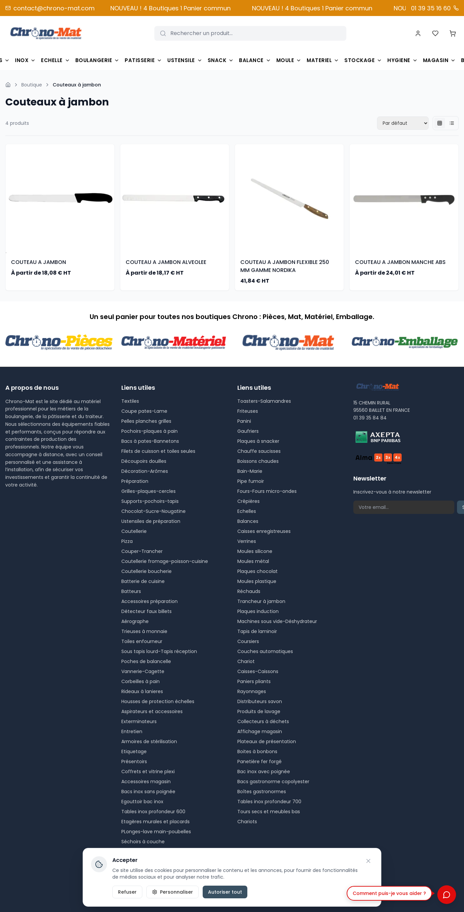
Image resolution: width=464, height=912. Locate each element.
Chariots (247, 821)
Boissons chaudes (258, 461)
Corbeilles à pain (140, 681)
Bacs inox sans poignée (148, 791)
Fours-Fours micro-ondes (267, 491)
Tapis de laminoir (257, 631)
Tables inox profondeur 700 (269, 801)
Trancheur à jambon (261, 601)
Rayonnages (251, 691)
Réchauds (248, 591)
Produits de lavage (258, 711)
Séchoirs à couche (143, 841)
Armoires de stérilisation (149, 741)
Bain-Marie (249, 471)
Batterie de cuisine (143, 581)
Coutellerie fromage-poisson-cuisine (164, 561)
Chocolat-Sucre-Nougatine (153, 511)
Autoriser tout (225, 892)
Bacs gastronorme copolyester (273, 781)
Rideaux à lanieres (142, 691)
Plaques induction (258, 611)
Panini (244, 421)
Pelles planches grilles (146, 421)
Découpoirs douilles (143, 461)
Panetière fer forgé (259, 761)
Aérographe (135, 621)
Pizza (127, 541)
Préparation (134, 481)
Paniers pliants (254, 681)
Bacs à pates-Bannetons (150, 441)
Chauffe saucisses (259, 451)
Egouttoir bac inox (142, 801)
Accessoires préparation (149, 601)
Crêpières (248, 501)
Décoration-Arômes (144, 471)
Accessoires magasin (146, 781)
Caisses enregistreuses (264, 531)
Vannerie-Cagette (142, 671)
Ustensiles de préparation (150, 521)
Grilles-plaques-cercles (148, 491)
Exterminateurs (139, 721)
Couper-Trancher (142, 551)
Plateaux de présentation (266, 741)
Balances (247, 521)
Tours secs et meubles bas (268, 811)
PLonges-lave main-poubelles (156, 831)
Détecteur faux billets (146, 611)
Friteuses (247, 411)
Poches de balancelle (146, 661)
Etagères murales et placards (155, 821)
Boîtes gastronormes (261, 791)
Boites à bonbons (257, 751)
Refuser (127, 892)
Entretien (131, 731)
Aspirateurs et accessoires (152, 711)
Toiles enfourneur (141, 641)
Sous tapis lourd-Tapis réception (159, 651)
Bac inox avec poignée (263, 771)
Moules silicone (254, 551)
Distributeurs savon (259, 701)
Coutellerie (134, 531)
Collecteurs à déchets (263, 721)
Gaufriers (248, 431)
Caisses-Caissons (257, 671)
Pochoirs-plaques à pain (149, 431)
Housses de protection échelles (157, 701)
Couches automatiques (265, 651)
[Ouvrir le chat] (446, 894)
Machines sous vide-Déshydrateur (277, 621)
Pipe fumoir (250, 481)
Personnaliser (172, 892)
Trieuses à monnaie (144, 631)
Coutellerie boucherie (146, 571)
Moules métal (253, 561)
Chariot (246, 661)
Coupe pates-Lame (144, 411)
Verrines (246, 541)
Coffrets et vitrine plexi (148, 771)
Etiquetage (134, 751)
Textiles (130, 401)
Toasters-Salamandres (264, 401)
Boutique (31, 84)
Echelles (246, 511)
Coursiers (248, 641)
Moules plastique (256, 581)
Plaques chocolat (257, 571)
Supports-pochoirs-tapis (150, 501)
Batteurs (131, 591)
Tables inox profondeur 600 (153, 811)
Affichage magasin (259, 731)
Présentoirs (134, 761)
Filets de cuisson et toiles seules (158, 451)
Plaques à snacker (258, 441)
